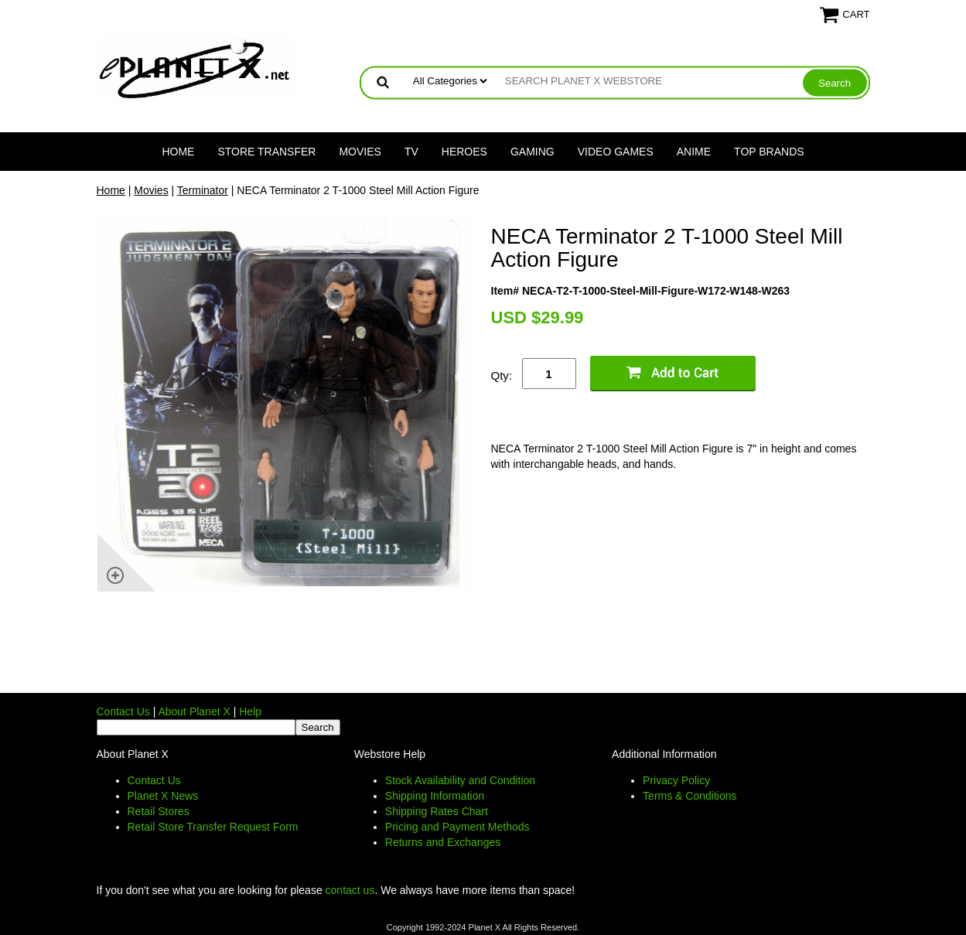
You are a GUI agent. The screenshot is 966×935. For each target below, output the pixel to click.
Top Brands (769, 151)
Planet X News (163, 796)
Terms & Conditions (689, 796)
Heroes (464, 151)
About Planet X (194, 711)
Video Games (616, 151)
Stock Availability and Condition (460, 780)
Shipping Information (434, 796)
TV (411, 151)
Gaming (532, 151)
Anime (694, 151)
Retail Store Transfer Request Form (213, 827)
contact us (350, 890)
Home (178, 151)
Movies (360, 151)
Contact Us (123, 711)
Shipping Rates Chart (436, 811)
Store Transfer (266, 151)
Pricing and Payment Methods (457, 827)
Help (250, 711)
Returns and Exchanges (442, 842)
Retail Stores (158, 811)
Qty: (502, 375)
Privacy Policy (676, 780)
